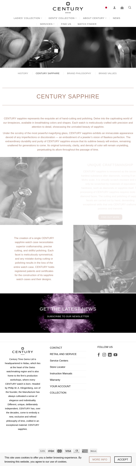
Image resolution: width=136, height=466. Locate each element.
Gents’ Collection (63, 18)
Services (47, 24)
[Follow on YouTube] (115, 355)
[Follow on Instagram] (104, 355)
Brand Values (108, 73)
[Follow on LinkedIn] (110, 355)
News (116, 18)
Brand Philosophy (79, 73)
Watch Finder (87, 24)
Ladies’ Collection (28, 18)
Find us (66, 24)
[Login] (114, 7)
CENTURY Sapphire (48, 73)
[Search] (129, 7)
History (23, 73)
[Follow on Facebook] (99, 355)
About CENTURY (95, 18)
